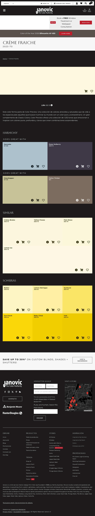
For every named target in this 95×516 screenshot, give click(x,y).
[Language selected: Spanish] (8, 3)
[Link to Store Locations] (78, 397)
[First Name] (39, 386)
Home (5, 59)
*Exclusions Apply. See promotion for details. (18, 503)
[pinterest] (16, 392)
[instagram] (9, 392)
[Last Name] (52, 386)
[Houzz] (20, 392)
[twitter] (12, 392)
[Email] (46, 391)
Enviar (40, 418)
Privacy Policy (43, 399)
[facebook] (5, 392)
